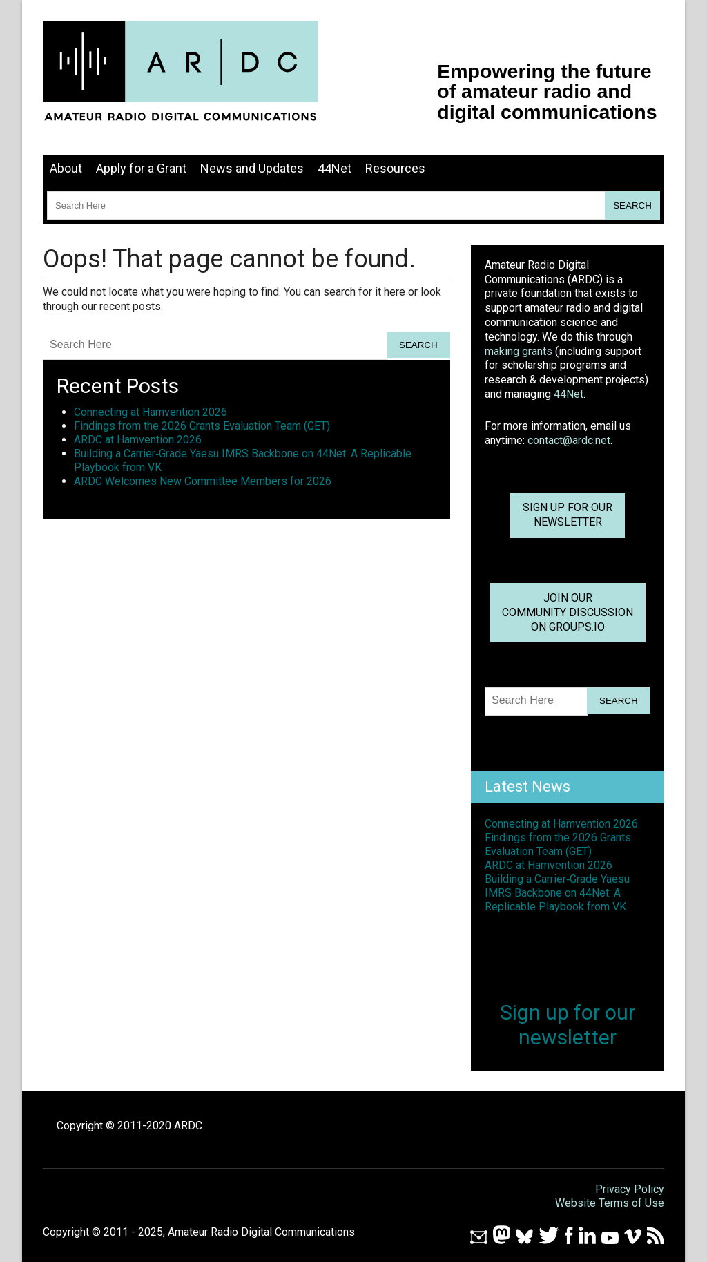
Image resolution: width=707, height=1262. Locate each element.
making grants (518, 351)
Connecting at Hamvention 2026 (150, 412)
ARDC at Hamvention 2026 (138, 439)
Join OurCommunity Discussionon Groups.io (567, 612)
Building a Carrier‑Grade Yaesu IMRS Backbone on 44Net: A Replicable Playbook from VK (557, 892)
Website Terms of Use (609, 1203)
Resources (395, 168)
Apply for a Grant (141, 168)
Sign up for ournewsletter (567, 514)
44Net (334, 168)
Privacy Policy (629, 1189)
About (66, 168)
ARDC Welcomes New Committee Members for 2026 (202, 481)
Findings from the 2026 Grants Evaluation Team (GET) (202, 425)
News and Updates (252, 168)
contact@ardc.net (568, 440)
